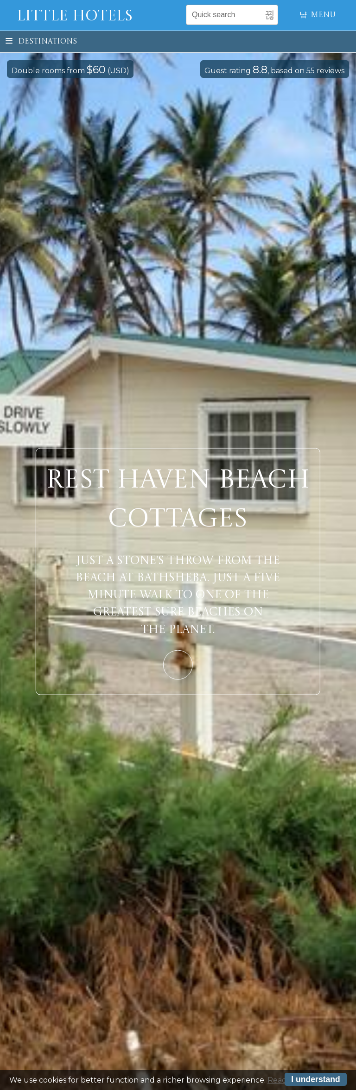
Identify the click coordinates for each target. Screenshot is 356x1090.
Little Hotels (75, 16)
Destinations (41, 41)
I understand (315, 1080)
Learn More (178, 664)
